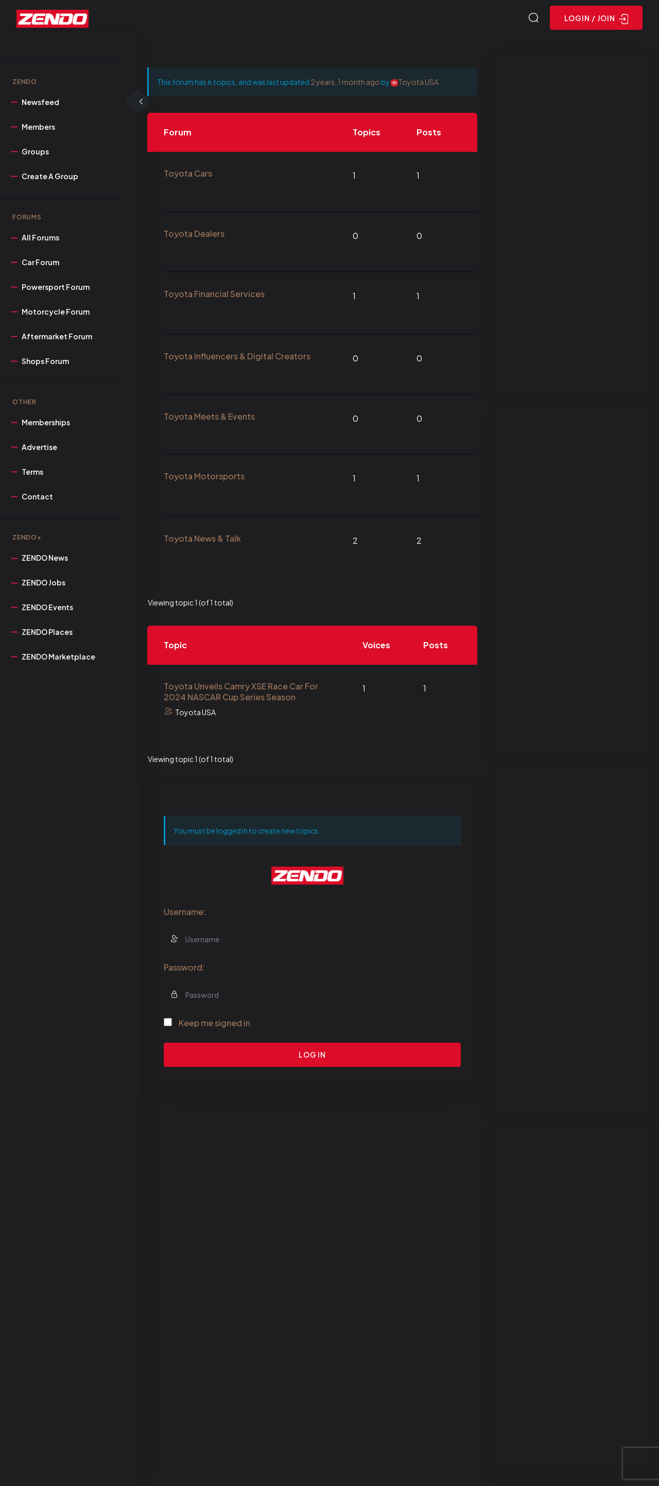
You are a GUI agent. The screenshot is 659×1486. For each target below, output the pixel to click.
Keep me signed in (214, 1023)
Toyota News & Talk (202, 539)
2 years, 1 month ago (345, 83)
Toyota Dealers (194, 235)
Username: (185, 912)
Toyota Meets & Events (209, 417)
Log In (312, 1056)
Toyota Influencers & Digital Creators (237, 357)
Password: (184, 968)
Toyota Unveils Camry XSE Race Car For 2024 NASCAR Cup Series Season (241, 693)
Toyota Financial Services (214, 295)
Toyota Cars (188, 174)
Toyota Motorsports (204, 477)
